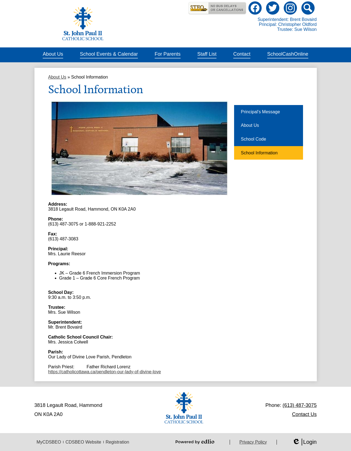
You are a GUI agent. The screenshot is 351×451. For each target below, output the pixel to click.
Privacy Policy (253, 442)
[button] (53, 54)
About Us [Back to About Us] (57, 77)
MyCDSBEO (49, 442)
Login (304, 442)
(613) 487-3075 (300, 405)
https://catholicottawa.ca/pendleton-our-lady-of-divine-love (104, 371)
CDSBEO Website (83, 442)
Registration (117, 442)
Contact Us (304, 414)
